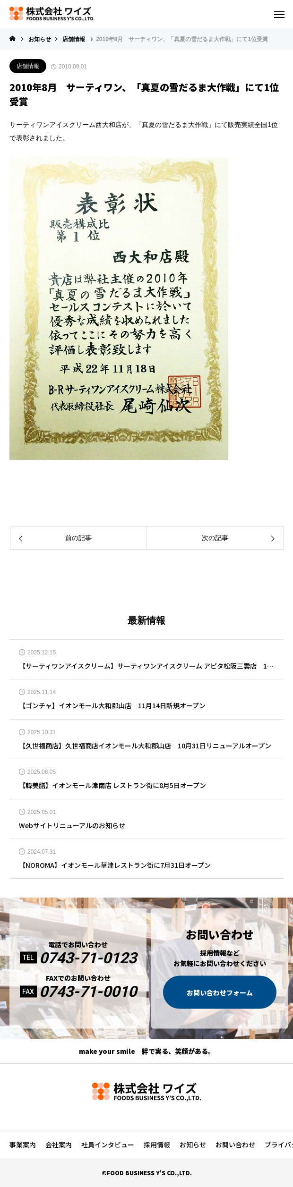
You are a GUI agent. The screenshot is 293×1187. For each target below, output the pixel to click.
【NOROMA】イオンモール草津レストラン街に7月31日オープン (115, 865)
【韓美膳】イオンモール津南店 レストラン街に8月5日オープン (112, 785)
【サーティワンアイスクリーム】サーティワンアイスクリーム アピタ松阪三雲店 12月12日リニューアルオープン (146, 666)
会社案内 (58, 1144)
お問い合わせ (235, 1144)
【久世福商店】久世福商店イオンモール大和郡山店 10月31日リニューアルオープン (145, 745)
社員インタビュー (107, 1144)
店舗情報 (28, 66)
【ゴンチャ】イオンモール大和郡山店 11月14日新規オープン (112, 705)
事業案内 (22, 1144)
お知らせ (193, 1144)
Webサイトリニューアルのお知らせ (72, 825)
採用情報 (157, 1144)
